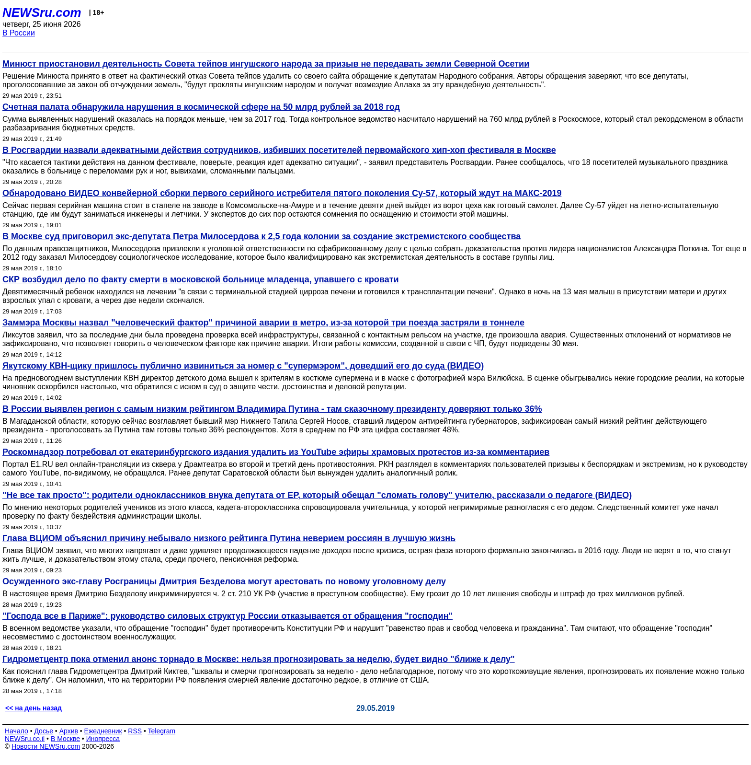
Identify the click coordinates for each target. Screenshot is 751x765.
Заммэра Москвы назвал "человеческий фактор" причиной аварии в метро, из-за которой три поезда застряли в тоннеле (263, 322)
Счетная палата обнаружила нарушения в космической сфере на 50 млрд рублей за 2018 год (201, 107)
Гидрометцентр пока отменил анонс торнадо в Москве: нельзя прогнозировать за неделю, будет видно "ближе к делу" (258, 659)
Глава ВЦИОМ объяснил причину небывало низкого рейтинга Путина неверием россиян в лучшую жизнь (228, 538)
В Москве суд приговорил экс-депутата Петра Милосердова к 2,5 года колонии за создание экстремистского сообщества (261, 236)
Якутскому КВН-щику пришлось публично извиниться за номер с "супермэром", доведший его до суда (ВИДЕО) (243, 366)
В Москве (65, 738)
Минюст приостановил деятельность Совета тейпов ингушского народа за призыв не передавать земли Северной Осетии (265, 64)
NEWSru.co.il (25, 738)
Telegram (162, 731)
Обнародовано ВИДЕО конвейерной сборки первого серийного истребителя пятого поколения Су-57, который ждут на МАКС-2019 (281, 193)
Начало (16, 731)
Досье (43, 731)
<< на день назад (33, 708)
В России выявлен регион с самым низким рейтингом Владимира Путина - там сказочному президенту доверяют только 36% (272, 409)
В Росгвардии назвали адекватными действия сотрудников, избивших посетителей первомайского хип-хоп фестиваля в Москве (279, 150)
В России (18, 33)
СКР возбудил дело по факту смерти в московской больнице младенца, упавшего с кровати (200, 279)
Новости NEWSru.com (45, 746)
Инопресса (103, 738)
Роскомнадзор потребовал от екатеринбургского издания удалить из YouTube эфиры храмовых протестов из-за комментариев (275, 452)
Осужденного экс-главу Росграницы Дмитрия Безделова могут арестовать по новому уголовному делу (224, 581)
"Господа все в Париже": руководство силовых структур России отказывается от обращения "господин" (227, 616)
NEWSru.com (41, 12)
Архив (68, 731)
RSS (135, 731)
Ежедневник (103, 731)
